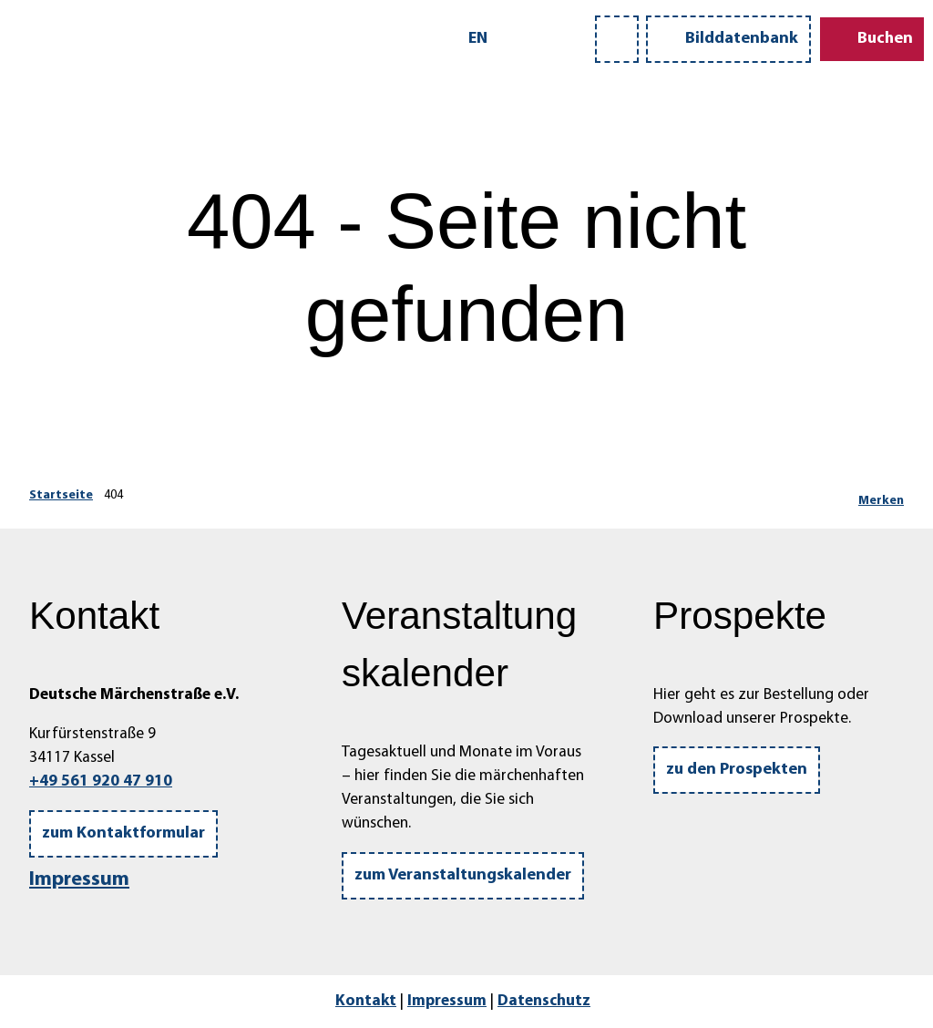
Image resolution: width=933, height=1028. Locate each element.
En (477, 38)
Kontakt (365, 1001)
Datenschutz (543, 1001)
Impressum (79, 879)
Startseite (61, 495)
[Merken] (881, 496)
